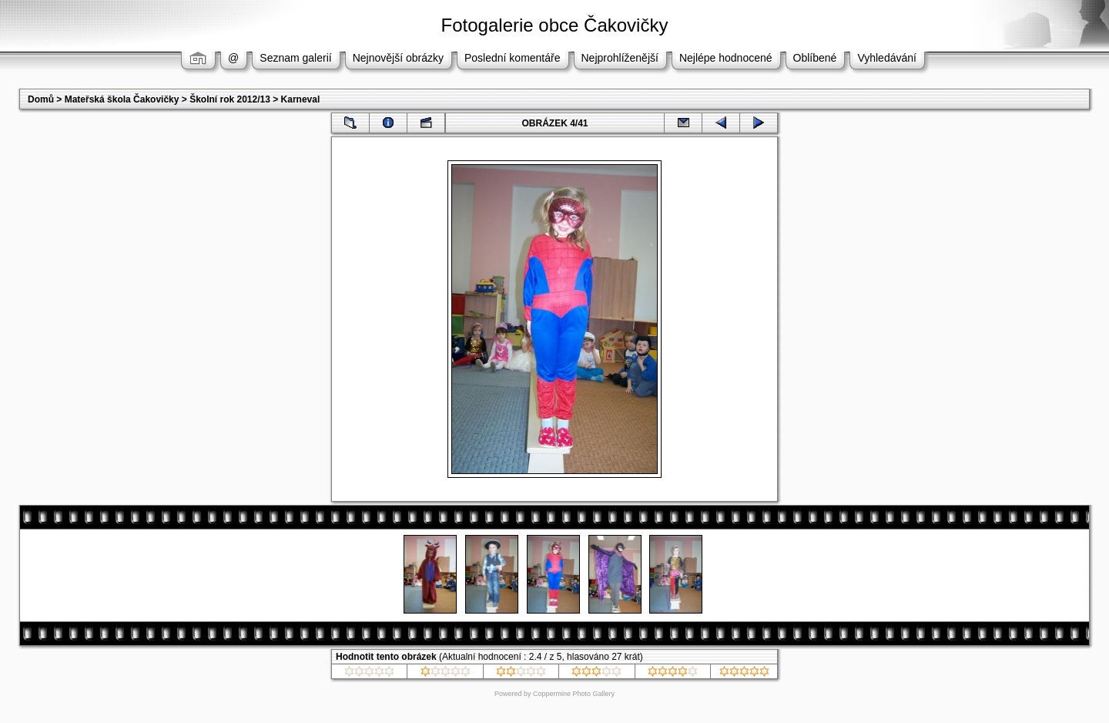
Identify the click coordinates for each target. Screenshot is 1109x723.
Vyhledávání (886, 58)
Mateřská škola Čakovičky (122, 99)
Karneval (300, 99)
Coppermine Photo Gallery (574, 694)
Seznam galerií (295, 58)
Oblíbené (815, 58)
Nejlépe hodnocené (725, 58)
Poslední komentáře (512, 58)
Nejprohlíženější (619, 58)
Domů (41, 99)
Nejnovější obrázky (398, 58)
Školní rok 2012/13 (229, 99)
